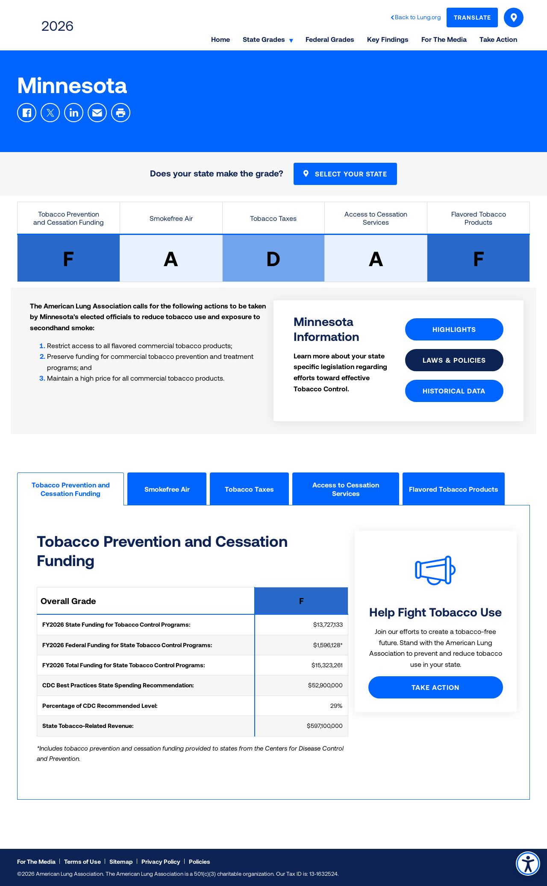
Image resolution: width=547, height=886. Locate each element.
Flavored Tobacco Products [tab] (453, 489)
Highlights (454, 329)
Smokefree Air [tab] (167, 489)
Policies (199, 861)
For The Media (36, 861)
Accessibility (527, 863)
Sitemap (121, 861)
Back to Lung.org (418, 17)
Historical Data (454, 391)
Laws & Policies (454, 360)
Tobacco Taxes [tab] (249, 489)
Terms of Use (82, 861)
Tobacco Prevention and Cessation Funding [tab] (71, 489)
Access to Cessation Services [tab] (345, 489)
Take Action (435, 687)
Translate (472, 17)
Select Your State (514, 17)
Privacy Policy (160, 861)
